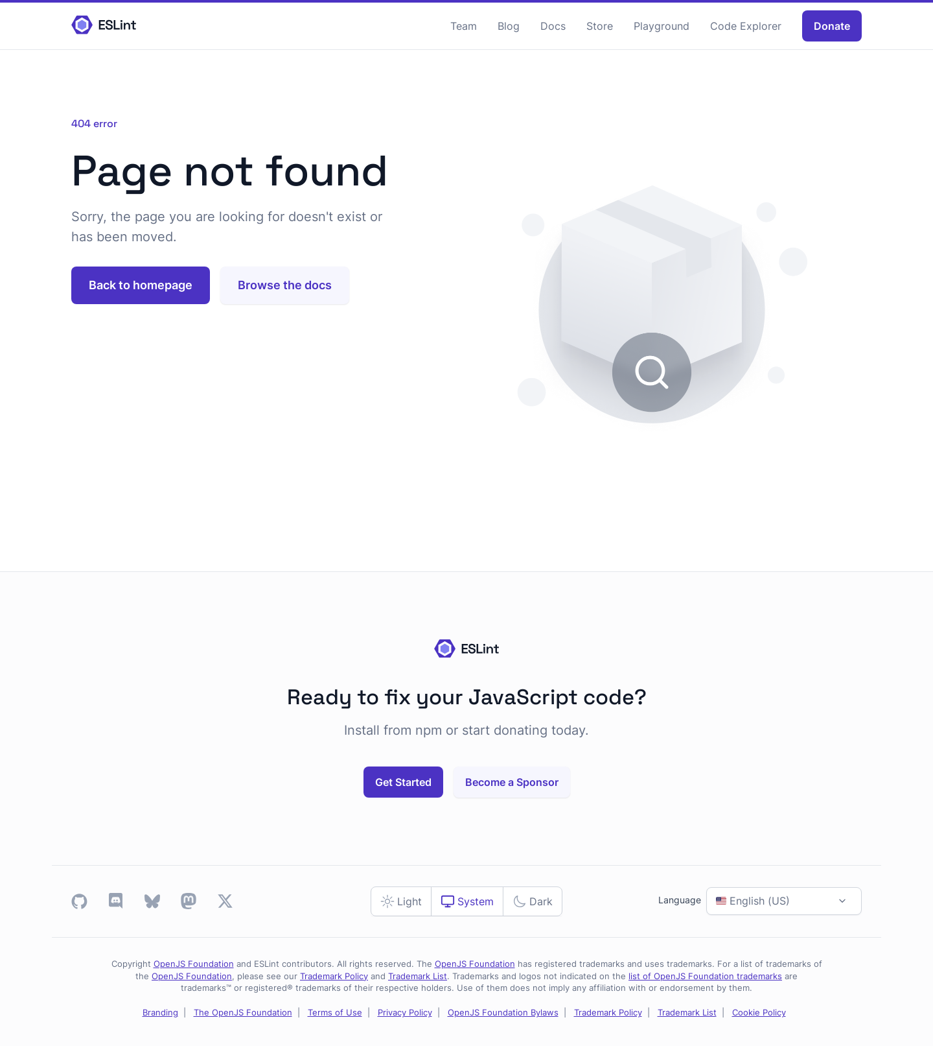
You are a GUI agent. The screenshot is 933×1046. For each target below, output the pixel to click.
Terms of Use (335, 1012)
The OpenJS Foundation (243, 1012)
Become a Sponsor (512, 782)
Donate (832, 25)
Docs (553, 25)
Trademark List (417, 976)
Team (463, 25)
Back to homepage (140, 285)
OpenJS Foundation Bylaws (503, 1012)
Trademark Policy (334, 976)
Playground (661, 25)
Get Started (403, 782)
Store (599, 25)
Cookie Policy (759, 1012)
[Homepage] (103, 25)
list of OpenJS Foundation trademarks (705, 976)
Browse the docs (285, 285)
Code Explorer (745, 25)
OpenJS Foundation (194, 964)
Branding (160, 1012)
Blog (509, 25)
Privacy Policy (405, 1012)
